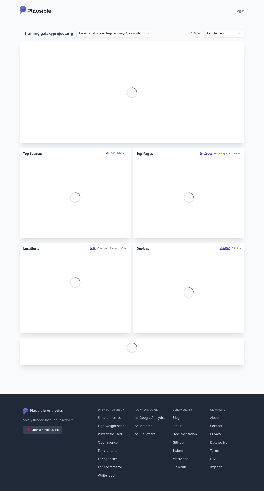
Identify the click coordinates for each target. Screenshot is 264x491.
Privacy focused (110, 434)
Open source (108, 442)
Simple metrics (109, 417)
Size (238, 248)
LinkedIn (179, 467)
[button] (224, 33)
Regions (114, 248)
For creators (107, 450)
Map (93, 248)
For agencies (108, 459)
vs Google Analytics (150, 417)
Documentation (185, 434)
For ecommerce (110, 467)
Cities (124, 248)
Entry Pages (220, 153)
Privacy (215, 434)
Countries (103, 248)
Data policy (218, 442)
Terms (215, 450)
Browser (225, 248)
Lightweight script (112, 426)
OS (233, 248)
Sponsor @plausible (42, 430)
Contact (216, 426)
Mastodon (180, 459)
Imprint (216, 467)
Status (177, 426)
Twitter (178, 450)
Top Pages (206, 153)
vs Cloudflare (145, 434)
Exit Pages (235, 153)
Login (239, 10)
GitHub (178, 442)
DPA (213, 459)
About (214, 417)
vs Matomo (144, 426)
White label (106, 475)
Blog (176, 417)
